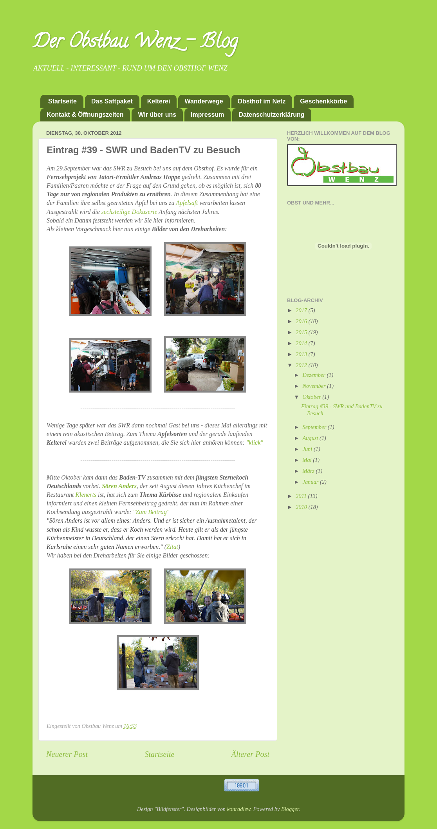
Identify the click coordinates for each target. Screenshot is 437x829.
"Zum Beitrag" (151, 512)
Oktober (313, 397)
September (315, 427)
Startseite (62, 101)
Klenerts (85, 494)
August (311, 438)
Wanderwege (203, 101)
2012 (302, 365)
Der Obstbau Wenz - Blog (135, 43)
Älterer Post (250, 754)
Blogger (290, 809)
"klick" (254, 442)
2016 (302, 321)
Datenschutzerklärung (271, 114)
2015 (302, 332)
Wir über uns (157, 114)
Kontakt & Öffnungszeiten (85, 114)
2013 (302, 354)
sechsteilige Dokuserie (129, 211)
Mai (308, 460)
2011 (302, 496)
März (309, 471)
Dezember (315, 375)
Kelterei (158, 101)
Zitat (172, 546)
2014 (302, 343)
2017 (302, 310)
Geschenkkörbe (323, 101)
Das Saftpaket (112, 101)
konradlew (239, 809)
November (315, 386)
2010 (302, 507)
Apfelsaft (187, 202)
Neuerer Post (67, 754)
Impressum (207, 114)
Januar (311, 482)
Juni (308, 449)
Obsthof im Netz (262, 101)
